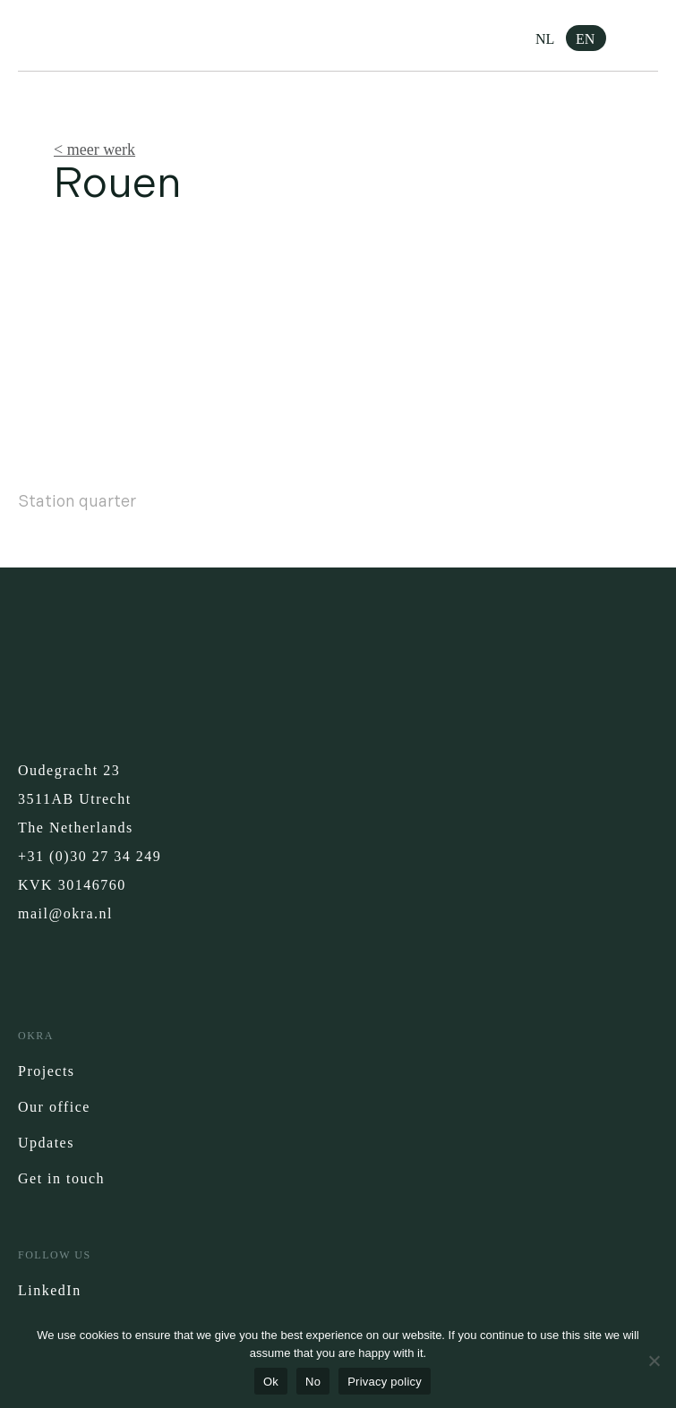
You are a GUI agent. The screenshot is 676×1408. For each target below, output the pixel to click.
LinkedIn (49, 1290)
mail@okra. (58, 913)
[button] (645, 36)
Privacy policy (384, 1381)
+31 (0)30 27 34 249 (89, 856)
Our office (54, 1106)
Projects (46, 1071)
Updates (46, 1142)
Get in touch (61, 1178)
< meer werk (94, 149)
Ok (270, 1381)
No (313, 1381)
